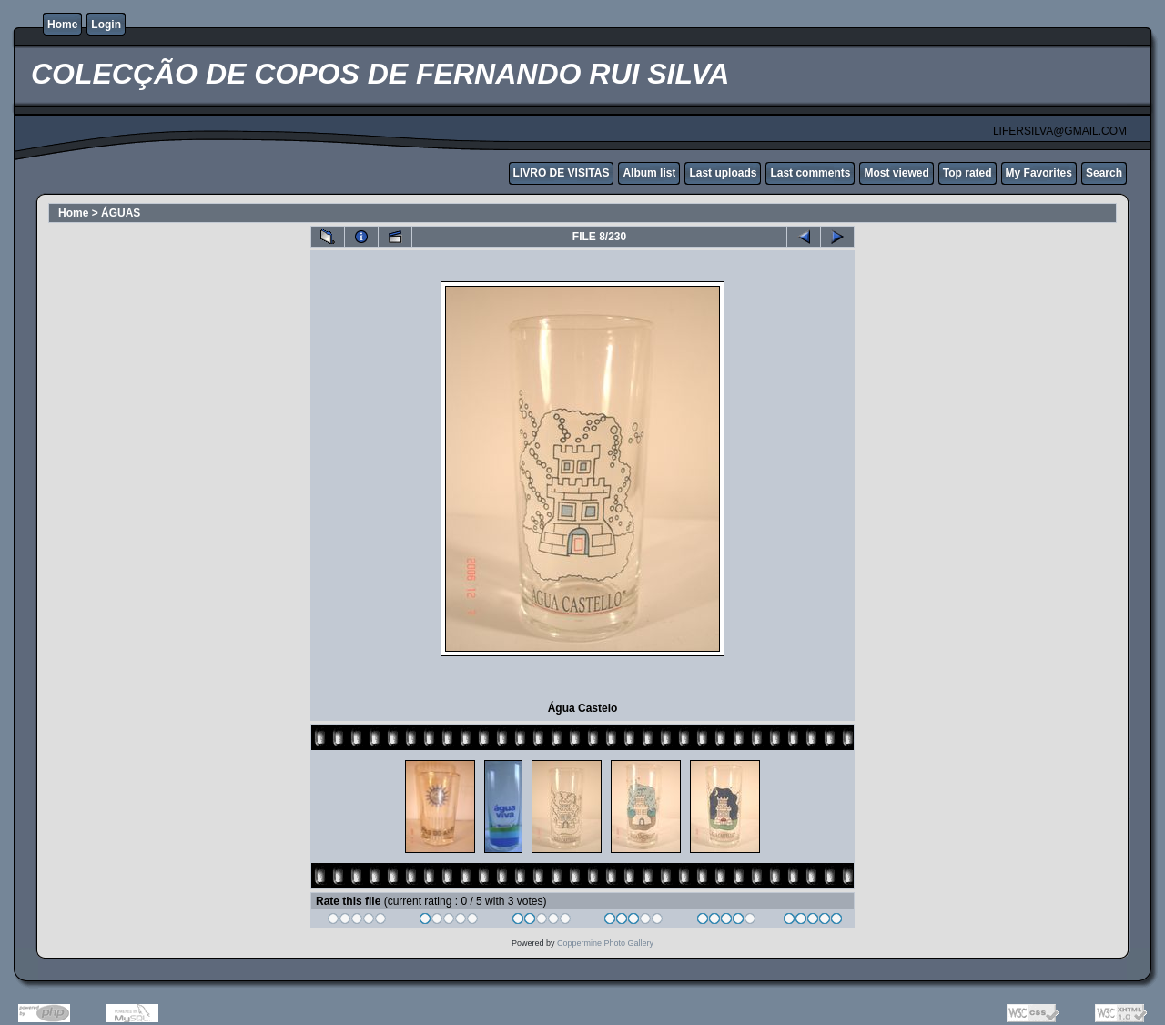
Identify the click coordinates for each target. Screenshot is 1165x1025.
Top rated (967, 173)
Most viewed (896, 173)
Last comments (810, 173)
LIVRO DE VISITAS (561, 173)
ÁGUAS (120, 213)
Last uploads (722, 173)
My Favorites (1039, 173)
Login (106, 24)
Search (1104, 173)
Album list (649, 173)
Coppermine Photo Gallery (605, 943)
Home (62, 24)
